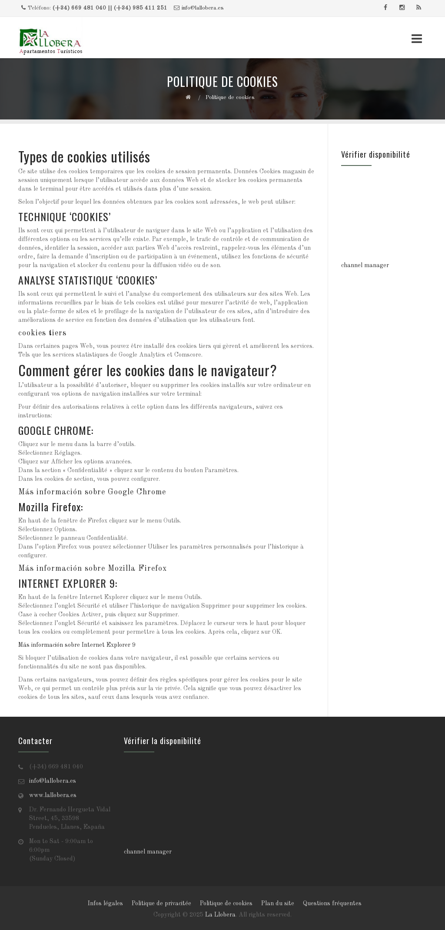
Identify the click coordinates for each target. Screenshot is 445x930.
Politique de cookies (226, 903)
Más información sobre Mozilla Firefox (92, 569)
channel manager (365, 265)
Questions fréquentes (332, 903)
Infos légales (105, 903)
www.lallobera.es (52, 795)
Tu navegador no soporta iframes (384, 217)
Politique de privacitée (161, 903)
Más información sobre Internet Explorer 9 (77, 645)
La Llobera (220, 915)
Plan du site (277, 903)
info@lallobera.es (203, 8)
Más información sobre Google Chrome (92, 492)
